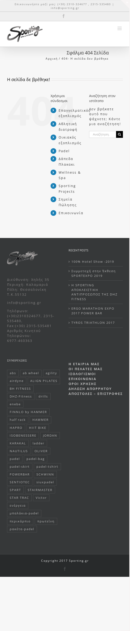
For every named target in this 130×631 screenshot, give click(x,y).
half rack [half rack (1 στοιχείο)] (18, 420)
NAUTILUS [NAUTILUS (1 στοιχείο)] (19, 451)
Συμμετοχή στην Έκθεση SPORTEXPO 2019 (93, 273)
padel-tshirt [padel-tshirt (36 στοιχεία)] (47, 467)
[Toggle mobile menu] (120, 28)
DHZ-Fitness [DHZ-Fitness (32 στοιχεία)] (21, 396)
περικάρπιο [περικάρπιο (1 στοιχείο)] (20, 521)
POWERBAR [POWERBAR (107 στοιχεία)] (20, 474)
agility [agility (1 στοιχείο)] (51, 373)
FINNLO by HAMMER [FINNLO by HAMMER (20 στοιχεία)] (28, 412)
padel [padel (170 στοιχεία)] (15, 459)
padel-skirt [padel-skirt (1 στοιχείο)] (20, 467)
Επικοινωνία (71, 213)
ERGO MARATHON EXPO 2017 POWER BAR (92, 310)
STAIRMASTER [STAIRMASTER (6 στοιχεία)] (40, 490)
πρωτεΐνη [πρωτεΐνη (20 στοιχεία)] (46, 521)
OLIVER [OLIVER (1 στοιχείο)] (41, 451)
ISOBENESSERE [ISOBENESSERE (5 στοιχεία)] (23, 436)
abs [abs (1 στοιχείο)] (13, 373)
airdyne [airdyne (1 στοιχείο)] (17, 381)
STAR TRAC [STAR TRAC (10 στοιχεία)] (19, 498)
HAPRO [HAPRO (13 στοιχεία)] (16, 428)
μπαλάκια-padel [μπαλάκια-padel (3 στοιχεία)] (24, 513)
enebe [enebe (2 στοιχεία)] (15, 404)
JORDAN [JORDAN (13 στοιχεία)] (50, 436)
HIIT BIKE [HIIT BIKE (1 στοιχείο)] (37, 428)
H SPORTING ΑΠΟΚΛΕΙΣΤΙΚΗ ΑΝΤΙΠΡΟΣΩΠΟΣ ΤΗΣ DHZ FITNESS (94, 292)
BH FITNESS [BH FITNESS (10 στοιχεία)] (20, 389)
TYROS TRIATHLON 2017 (93, 322)
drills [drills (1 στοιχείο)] (43, 396)
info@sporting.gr (65, 8)
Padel (64, 151)
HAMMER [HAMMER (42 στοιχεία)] (40, 420)
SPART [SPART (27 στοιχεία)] (15, 490)
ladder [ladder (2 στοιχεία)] (38, 443)
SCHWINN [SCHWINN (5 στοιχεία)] (45, 474)
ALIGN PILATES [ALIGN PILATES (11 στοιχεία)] (43, 381)
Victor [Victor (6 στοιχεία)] (41, 498)
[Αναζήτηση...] (102, 134)
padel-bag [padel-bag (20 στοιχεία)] (35, 459)
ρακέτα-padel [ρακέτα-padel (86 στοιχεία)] (22, 529)
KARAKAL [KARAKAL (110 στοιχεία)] (18, 443)
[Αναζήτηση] (119, 134)
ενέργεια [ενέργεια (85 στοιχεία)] (18, 506)
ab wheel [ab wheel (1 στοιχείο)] (31, 373)
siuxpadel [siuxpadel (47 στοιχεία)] (45, 482)
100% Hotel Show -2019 (92, 261)
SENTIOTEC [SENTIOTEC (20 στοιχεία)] (20, 482)
